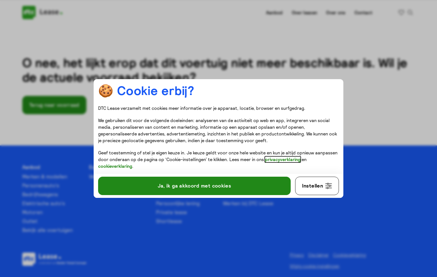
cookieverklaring (115, 166)
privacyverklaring (282, 159)
